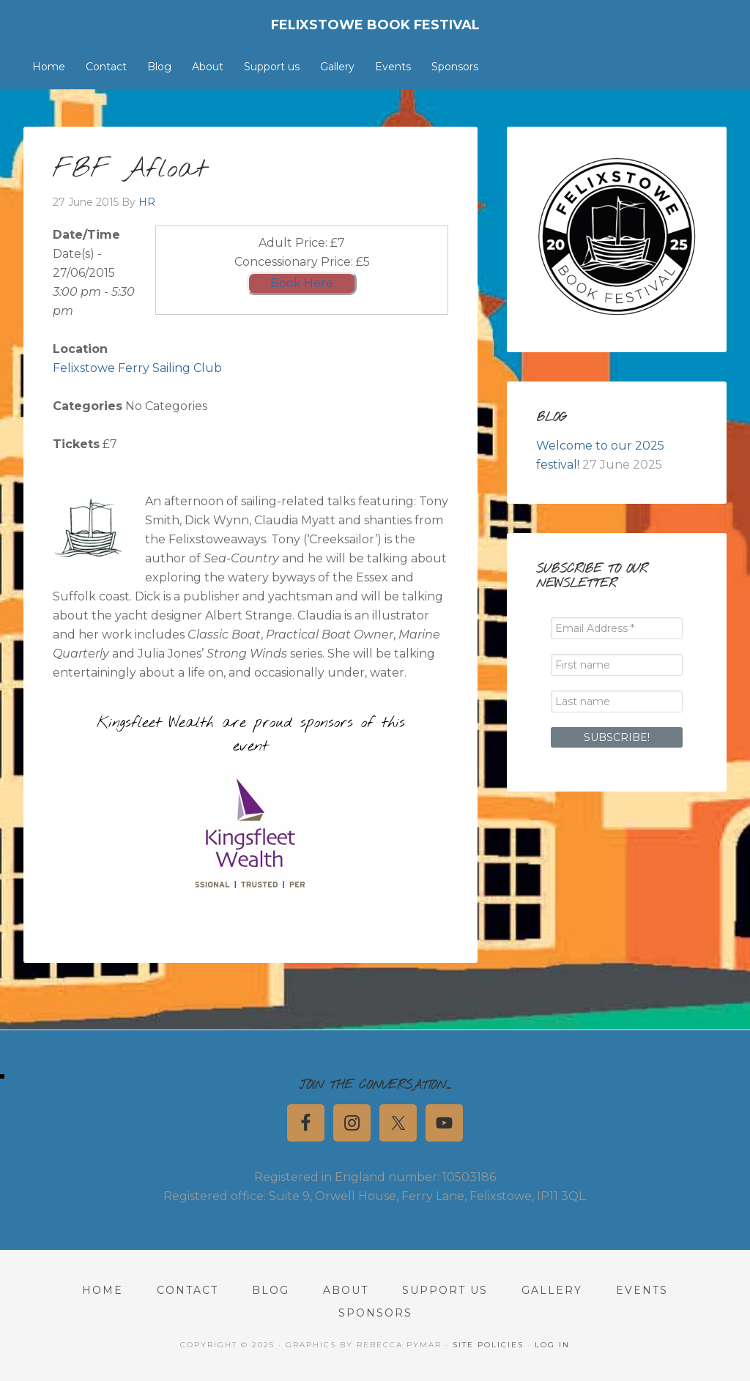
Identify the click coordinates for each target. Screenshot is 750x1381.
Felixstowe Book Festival (375, 25)
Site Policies (488, 1345)
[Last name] (617, 701)
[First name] (617, 665)
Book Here (301, 283)
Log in (552, 1345)
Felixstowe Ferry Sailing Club (137, 368)
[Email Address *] (617, 628)
